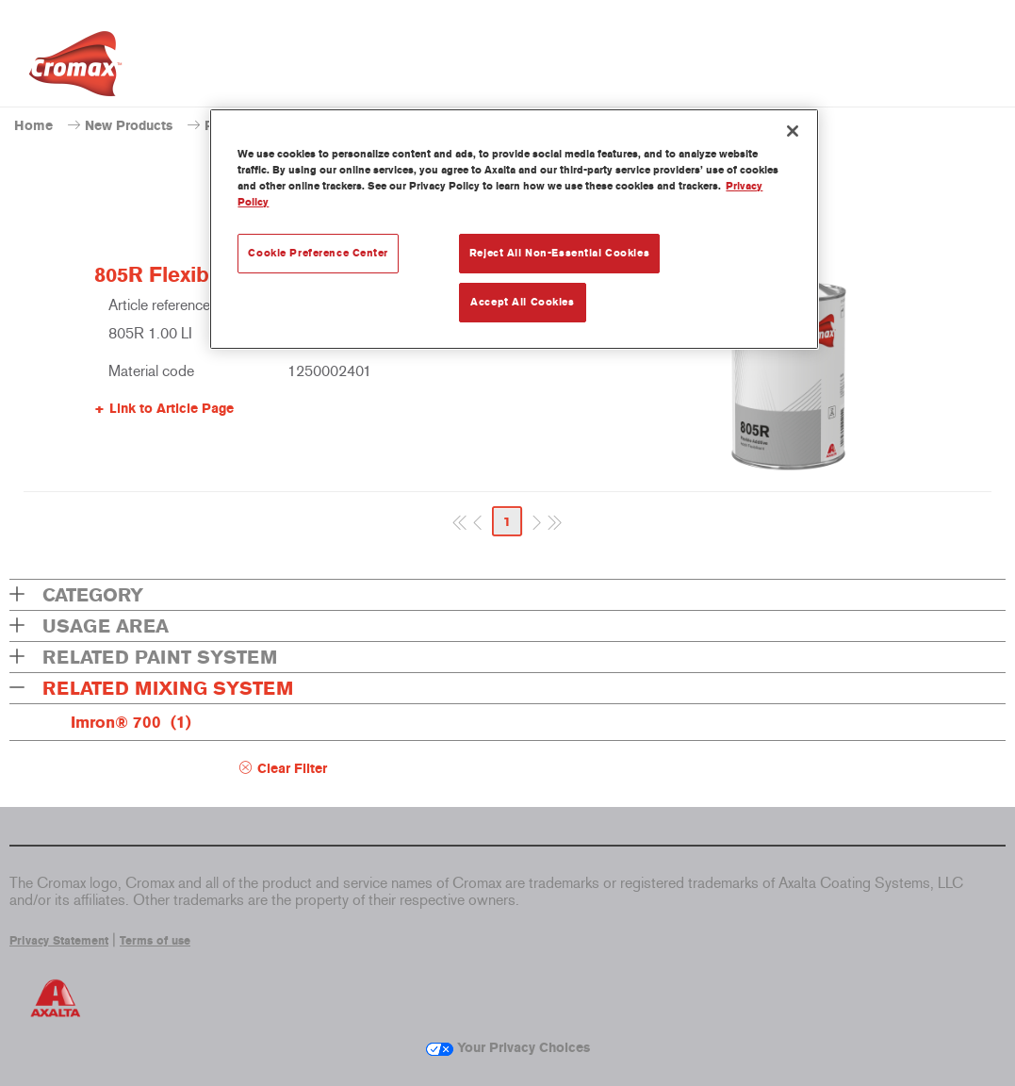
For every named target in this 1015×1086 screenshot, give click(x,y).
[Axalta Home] (75, 69)
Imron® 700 (131, 722)
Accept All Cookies (522, 301)
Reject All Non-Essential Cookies (559, 252)
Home (33, 126)
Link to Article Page (171, 409)
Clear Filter (292, 769)
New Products (128, 126)
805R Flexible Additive (204, 275)
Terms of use (155, 940)
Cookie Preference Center (318, 252)
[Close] (792, 131)
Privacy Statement (58, 940)
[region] (513, 229)
